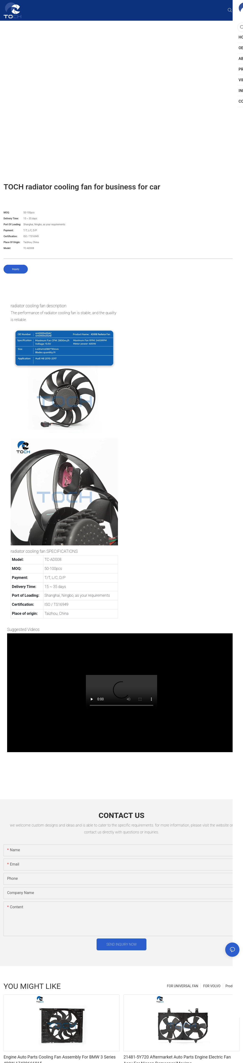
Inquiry (15, 269)
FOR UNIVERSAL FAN (182, 986)
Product (231, 986)
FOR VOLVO (211, 986)
